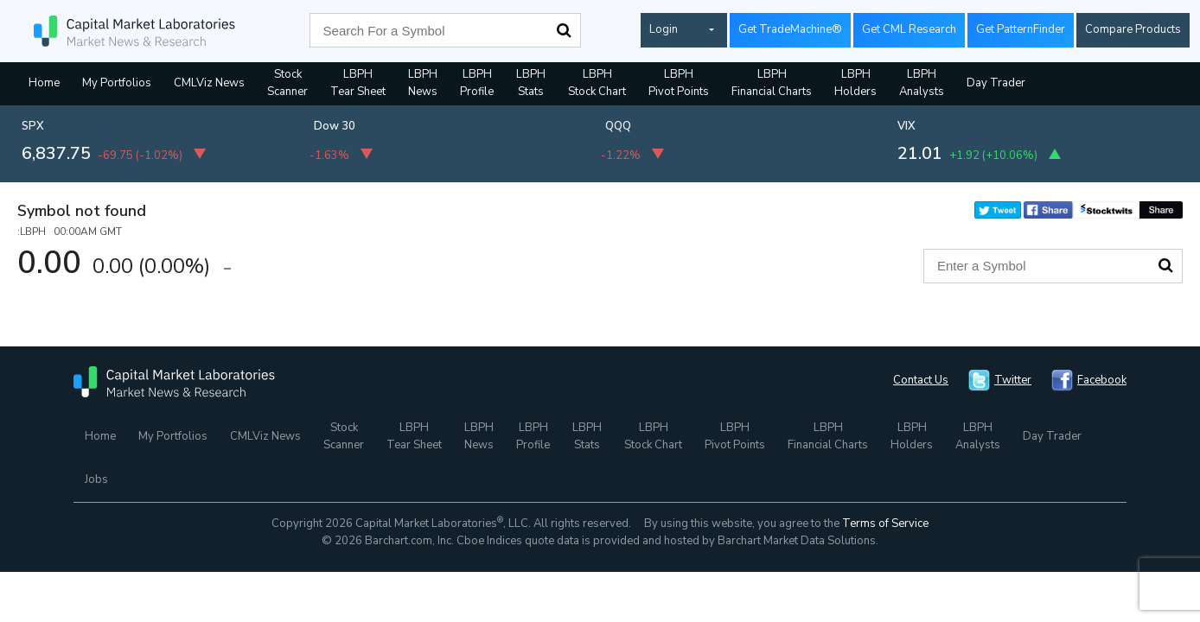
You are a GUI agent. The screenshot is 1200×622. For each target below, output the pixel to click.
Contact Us (920, 380)
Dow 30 (334, 126)
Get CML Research (909, 29)
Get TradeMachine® (790, 29)
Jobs (96, 479)
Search (563, 30)
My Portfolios (116, 83)
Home (44, 83)
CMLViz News (209, 83)
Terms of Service (885, 523)
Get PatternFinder (1020, 29)
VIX (906, 126)
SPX (33, 126)
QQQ (618, 126)
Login (663, 29)
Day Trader (996, 83)
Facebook (1102, 380)
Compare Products (1133, 29)
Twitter (1012, 380)
